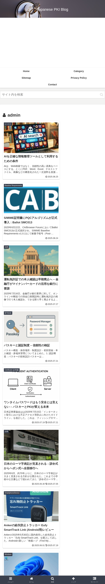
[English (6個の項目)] (52, 468)
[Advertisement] (52, 42)
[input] (52, 94)
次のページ (52, 430)
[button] (101, 95)
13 (61, 443)
